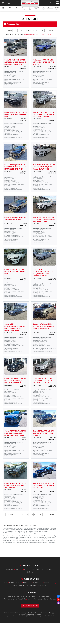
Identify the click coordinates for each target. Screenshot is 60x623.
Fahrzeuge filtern (12, 24)
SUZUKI (18, 583)
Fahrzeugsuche (13, 596)
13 (46, 30)
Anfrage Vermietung (35, 599)
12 (43, 30)
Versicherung (9, 599)
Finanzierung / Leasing (29, 596)
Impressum (9, 616)
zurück (8, 30)
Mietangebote (21, 599)
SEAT (5, 583)
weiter (52, 30)
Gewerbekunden (50, 599)
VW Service (27, 583)
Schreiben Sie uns (30, 606)
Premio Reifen (31, 585)
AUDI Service (37, 583)
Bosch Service (42, 585)
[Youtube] (58, 599)
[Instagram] (58, 602)
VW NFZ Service (18, 585)
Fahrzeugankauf (44, 596)
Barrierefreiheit (31, 616)
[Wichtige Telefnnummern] (8, 3)
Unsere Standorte (30, 566)
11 (39, 30)
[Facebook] (58, 596)
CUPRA (11, 583)
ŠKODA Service (49, 583)
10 (36, 30)
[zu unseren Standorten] (3, 3)
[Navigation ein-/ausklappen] (57, 3)
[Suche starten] (51, 3)
